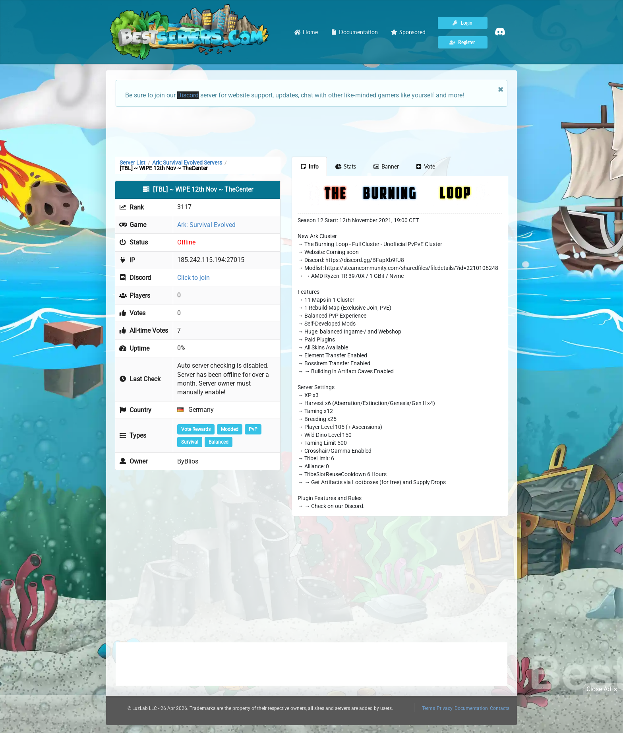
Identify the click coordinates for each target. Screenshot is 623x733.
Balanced (218, 442)
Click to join (193, 277)
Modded (229, 429)
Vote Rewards (196, 429)
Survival (189, 442)
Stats (345, 166)
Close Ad (603, 689)
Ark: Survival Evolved (206, 225)
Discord (188, 95)
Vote (425, 166)
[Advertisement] (311, 131)
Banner (386, 166)
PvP (253, 429)
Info (309, 166)
